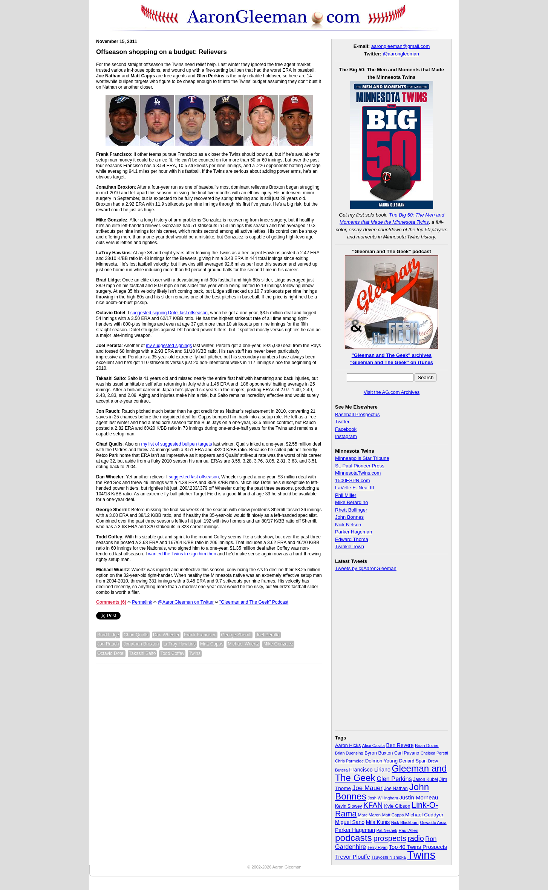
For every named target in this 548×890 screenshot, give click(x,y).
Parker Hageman (353, 532)
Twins (195, 653)
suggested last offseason (194, 477)
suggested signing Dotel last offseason (169, 312)
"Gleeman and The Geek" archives (392, 355)
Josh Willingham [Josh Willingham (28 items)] (383, 798)
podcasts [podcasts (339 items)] (353, 838)
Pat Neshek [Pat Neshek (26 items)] (387, 830)
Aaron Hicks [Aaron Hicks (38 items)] (348, 745)
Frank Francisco (200, 635)
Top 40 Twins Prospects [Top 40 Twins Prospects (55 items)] (418, 847)
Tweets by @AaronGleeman (365, 568)
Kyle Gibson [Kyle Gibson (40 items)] (397, 806)
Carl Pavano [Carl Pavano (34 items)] (406, 753)
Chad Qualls (136, 635)
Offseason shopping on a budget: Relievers (161, 51)
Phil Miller (345, 495)
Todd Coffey (172, 653)
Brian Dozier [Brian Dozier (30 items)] (427, 745)
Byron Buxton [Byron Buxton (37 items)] (378, 753)
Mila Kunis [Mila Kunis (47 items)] (378, 822)
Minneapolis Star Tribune (362, 458)
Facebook (346, 429)
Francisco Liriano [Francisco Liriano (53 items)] (369, 770)
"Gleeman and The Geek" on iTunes (391, 362)
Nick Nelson (348, 524)
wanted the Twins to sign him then (182, 553)
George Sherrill (236, 635)
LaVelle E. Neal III (354, 487)
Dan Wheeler (166, 635)
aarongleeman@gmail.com (400, 46)
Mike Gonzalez (278, 644)
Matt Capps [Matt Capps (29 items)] (393, 815)
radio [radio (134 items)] (416, 838)
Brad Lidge (108, 635)
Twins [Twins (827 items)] (421, 854)
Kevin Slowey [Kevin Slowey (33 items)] (348, 806)
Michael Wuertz (243, 644)
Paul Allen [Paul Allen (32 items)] (408, 830)
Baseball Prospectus (357, 414)
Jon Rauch (108, 644)
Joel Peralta (268, 635)
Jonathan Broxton (141, 644)
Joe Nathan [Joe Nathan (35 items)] (396, 788)
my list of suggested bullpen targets (176, 444)
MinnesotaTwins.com (358, 473)
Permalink (142, 602)
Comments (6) (111, 602)
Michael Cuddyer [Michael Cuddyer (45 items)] (424, 815)
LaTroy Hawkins (179, 644)
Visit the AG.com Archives (392, 392)
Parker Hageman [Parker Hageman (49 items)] (355, 830)
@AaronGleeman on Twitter (186, 602)
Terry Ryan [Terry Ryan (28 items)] (377, 847)
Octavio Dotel (110, 653)
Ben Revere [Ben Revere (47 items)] (400, 745)
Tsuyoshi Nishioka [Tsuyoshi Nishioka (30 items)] (388, 857)
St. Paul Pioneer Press (359, 466)
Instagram (346, 436)
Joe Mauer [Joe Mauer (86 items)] (367, 788)
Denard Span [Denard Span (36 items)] (413, 761)
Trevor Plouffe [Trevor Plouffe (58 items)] (352, 856)
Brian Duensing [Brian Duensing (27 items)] (349, 753)
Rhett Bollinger (351, 510)
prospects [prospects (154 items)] (389, 838)
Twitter (342, 421)
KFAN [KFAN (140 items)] (373, 805)
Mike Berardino (351, 502)
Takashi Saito (142, 653)
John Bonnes (349, 517)
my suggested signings (169, 345)
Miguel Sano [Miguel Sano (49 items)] (349, 822)
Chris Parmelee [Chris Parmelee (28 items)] (349, 761)
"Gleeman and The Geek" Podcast (253, 602)
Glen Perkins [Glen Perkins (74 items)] (394, 778)
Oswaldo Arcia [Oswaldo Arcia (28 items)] (433, 822)
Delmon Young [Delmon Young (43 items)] (381, 761)
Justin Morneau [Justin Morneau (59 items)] (418, 797)
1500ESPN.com (352, 480)
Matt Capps (211, 644)
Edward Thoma (351, 539)
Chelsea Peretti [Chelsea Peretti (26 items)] (434, 753)
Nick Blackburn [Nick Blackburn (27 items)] (405, 822)
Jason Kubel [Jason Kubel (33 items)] (425, 779)
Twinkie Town (349, 546)
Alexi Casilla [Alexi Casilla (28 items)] (373, 745)
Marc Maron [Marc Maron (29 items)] (369, 815)
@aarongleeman (401, 54)
